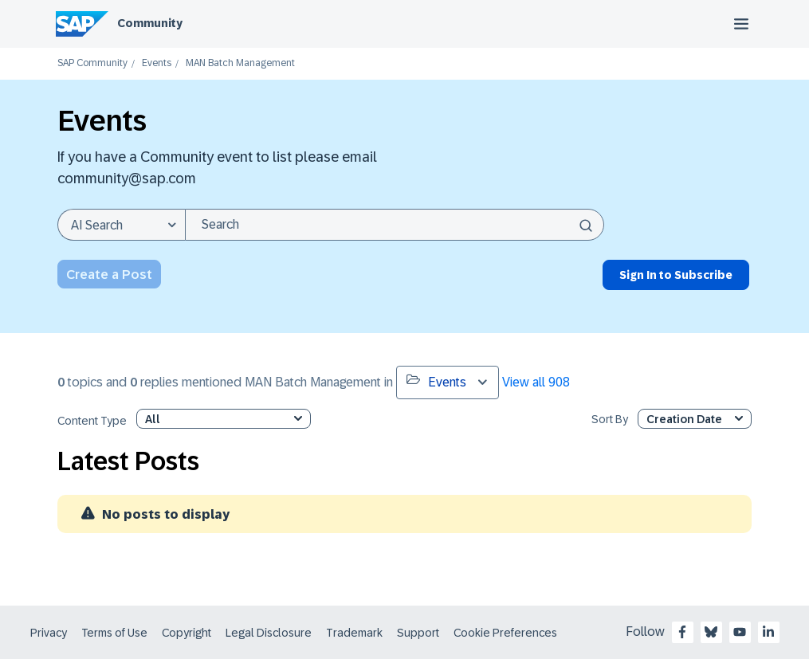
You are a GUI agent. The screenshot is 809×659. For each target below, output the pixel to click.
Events (156, 63)
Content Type (92, 421)
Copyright (186, 632)
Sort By (609, 420)
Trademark (354, 632)
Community (150, 23)
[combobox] (394, 225)
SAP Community (92, 63)
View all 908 (536, 382)
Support (418, 632)
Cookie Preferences (505, 632)
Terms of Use (114, 632)
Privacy (48, 632)
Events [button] (436, 381)
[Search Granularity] (121, 225)
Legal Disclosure (269, 632)
